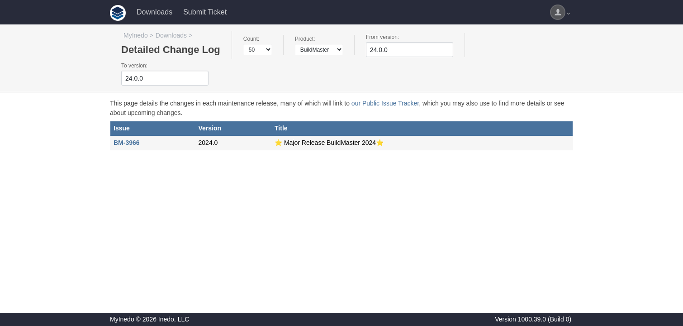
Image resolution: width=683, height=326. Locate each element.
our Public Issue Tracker (385, 103)
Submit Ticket (205, 12)
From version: (382, 37)
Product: (305, 39)
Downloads (154, 12)
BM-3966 (127, 142)
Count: (251, 39)
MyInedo (135, 35)
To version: (134, 65)
